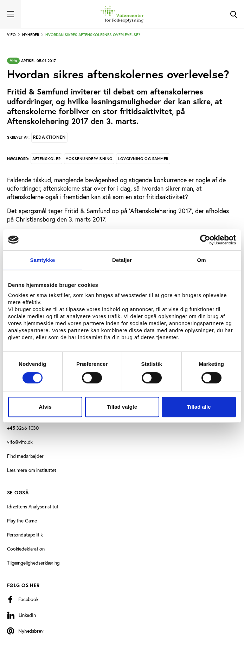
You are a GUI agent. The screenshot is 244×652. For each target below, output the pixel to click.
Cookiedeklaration (26, 549)
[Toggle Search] (233, 14)
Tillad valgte (122, 407)
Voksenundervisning (89, 158)
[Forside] (122, 14)
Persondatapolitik (25, 535)
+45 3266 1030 (23, 428)
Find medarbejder (25, 456)
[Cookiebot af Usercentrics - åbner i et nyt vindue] (205, 240)
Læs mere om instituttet (31, 470)
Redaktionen (49, 137)
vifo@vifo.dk (20, 442)
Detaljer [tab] (122, 260)
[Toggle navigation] (10, 14)
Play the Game (22, 521)
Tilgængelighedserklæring (33, 563)
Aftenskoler (46, 158)
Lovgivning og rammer (143, 158)
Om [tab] (201, 260)
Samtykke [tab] (42, 260)
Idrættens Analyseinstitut (32, 506)
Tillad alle (199, 407)
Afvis (45, 407)
